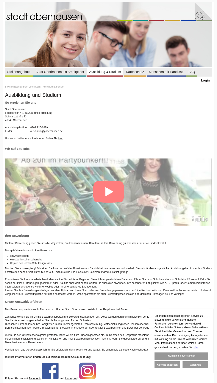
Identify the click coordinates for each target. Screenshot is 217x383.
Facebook (35, 378)
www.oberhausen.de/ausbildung (70, 356)
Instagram (71, 378)
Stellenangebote (19, 72)
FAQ (192, 72)
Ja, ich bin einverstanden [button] (181, 355)
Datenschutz (135, 72)
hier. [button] (196, 347)
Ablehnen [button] (195, 364)
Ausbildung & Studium (105, 72)
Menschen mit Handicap (166, 72)
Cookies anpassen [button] (167, 364)
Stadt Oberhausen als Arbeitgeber (60, 72)
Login (205, 80)
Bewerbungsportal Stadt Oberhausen (23, 87)
